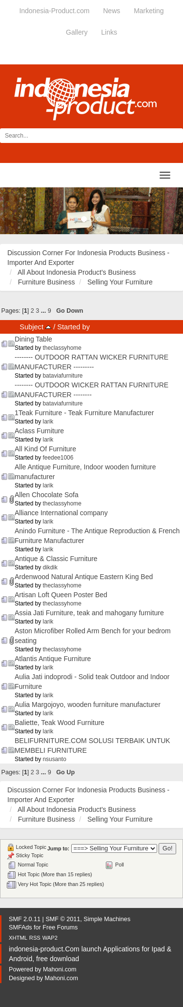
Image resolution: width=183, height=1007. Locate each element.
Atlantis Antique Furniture (53, 659)
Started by (73, 327)
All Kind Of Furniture (45, 449)
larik (48, 421)
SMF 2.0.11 (25, 919)
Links (109, 32)
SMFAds (20, 927)
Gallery (76, 32)
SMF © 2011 (62, 919)
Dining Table (33, 339)
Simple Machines (106, 919)
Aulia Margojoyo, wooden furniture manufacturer (88, 704)
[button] (13, 210)
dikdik (50, 567)
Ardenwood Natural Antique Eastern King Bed (84, 577)
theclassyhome (62, 347)
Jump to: (58, 848)
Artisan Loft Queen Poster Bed (61, 595)
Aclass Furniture (39, 431)
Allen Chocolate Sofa (47, 495)
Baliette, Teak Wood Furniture (59, 722)
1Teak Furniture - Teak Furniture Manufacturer (84, 413)
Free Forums (60, 927)
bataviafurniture (63, 375)
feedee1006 (58, 457)
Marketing (148, 11)
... (44, 310)
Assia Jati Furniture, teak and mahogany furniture (89, 613)
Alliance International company (61, 513)
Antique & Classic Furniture (56, 559)
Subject (35, 327)
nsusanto (54, 759)
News (111, 11)
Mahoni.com (60, 969)
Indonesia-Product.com (54, 11)
